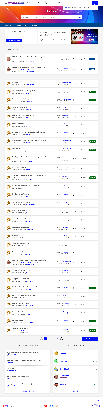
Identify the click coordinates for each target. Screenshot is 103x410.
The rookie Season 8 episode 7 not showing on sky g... (30, 175)
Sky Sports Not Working (20, 194)
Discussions (31, 3)
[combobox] (55, 17)
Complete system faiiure (20, 244)
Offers (60, 3)
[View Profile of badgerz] (28, 246)
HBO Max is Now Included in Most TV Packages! (28, 57)
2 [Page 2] (47, 338)
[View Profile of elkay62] (65, 227)
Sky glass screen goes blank (21, 107)
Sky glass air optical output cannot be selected (28, 99)
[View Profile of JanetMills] (29, 161)
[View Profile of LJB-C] (64, 107)
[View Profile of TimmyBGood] (67, 58)
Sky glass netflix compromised (22, 115)
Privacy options (23, 401)
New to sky (16, 149)
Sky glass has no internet (20, 303)
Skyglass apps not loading (21, 202)
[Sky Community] (16, 3)
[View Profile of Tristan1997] (29, 180)
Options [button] (92, 49)
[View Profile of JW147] (65, 219)
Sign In (95, 3)
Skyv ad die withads (19, 312)
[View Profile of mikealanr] (66, 68)
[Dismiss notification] (96, 7)
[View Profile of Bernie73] (28, 169)
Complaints (67, 401)
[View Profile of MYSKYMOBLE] (30, 85)
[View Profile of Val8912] (28, 254)
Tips (46, 3)
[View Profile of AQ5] (27, 196)
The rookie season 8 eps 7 (21, 219)
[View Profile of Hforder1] (28, 188)
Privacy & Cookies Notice (45, 401)
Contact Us (74, 401)
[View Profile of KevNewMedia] (30, 61)
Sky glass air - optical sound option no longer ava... (29, 132)
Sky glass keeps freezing (20, 328)
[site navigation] (6, 3)
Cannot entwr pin (18, 124)
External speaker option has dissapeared (26, 186)
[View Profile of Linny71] (65, 244)
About (53, 3)
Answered (92, 91)
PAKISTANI (15, 82)
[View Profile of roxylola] (28, 297)
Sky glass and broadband (20, 279)
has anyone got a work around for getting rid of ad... (29, 140)
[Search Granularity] (27, 17)
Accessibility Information (57, 401)
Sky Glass (51, 11)
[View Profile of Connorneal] (29, 221)
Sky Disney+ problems (19, 167)
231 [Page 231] (57, 338)
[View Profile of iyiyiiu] (65, 91)
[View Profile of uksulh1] (28, 134)
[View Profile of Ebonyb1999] (29, 306)
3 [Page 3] (50, 338)
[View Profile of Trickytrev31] (29, 118)
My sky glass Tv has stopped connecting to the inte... (30, 157)
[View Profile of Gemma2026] (29, 281)
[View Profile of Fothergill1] (66, 270)
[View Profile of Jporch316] (66, 303)
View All (75, 391)
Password (15, 235)
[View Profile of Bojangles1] (11, 386)
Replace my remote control (21, 211)
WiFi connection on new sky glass (23, 91)
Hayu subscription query (20, 227)
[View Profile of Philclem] (28, 289)
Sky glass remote (18, 252)
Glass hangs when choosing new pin (24, 295)
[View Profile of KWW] (64, 295)
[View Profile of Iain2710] (28, 109)
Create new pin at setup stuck (22, 270)
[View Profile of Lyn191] (28, 93)
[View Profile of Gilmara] (28, 213)
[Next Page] (61, 338)
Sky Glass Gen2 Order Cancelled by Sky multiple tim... (30, 287)
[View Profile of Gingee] (28, 273)
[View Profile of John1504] (28, 126)
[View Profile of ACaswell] (28, 333)
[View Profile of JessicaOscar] (29, 151)
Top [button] (99, 401)
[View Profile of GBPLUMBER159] (30, 204)
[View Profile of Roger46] (28, 142)
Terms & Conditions (33, 401)
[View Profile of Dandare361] (28, 101)
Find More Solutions (27, 391)
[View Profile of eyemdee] (65, 329)
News (40, 3)
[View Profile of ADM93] (65, 176)
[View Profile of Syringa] (28, 314)
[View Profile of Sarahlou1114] (29, 229)
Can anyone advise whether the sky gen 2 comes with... (25, 384)
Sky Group (80, 401)
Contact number (17, 320)
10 (37, 59)
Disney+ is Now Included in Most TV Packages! (28, 67)
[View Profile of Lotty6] (27, 237)
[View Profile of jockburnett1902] (61, 159)
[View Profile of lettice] (65, 202)
